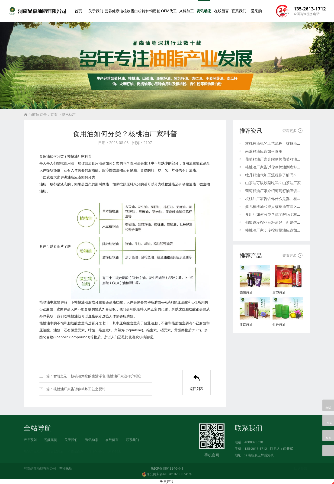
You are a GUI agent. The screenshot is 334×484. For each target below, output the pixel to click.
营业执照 (65, 468)
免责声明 (167, 481)
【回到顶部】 (300, 468)
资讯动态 (203, 10)
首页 (78, 10)
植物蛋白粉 (132, 10)
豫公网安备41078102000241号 (167, 474)
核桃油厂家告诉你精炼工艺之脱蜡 (79, 389)
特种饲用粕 (151, 10)
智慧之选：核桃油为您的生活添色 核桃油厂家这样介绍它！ (99, 376)
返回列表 (196, 382)
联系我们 (238, 10)
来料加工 (186, 10)
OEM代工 (169, 10)
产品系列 (30, 442)
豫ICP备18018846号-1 (167, 468)
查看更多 (293, 130)
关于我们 (95, 10)
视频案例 (50, 442)
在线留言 (221, 10)
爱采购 (256, 10)
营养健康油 (114, 10)
